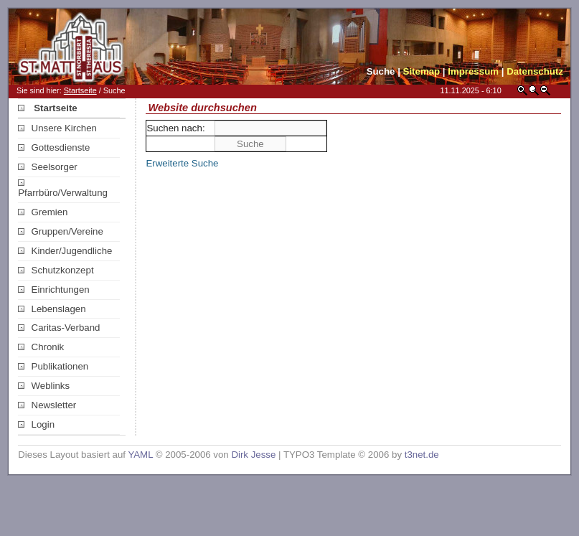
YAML (140, 454)
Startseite (80, 90)
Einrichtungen (53, 289)
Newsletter (47, 405)
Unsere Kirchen (57, 128)
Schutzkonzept (55, 270)
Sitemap (422, 71)
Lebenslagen (51, 309)
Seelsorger (47, 166)
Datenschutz (535, 71)
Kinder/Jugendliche (65, 250)
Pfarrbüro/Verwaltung (63, 188)
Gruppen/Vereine (60, 231)
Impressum (473, 71)
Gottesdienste (54, 147)
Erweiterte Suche (182, 163)
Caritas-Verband (59, 327)
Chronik (41, 347)
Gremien (42, 212)
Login (36, 424)
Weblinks (44, 385)
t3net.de (422, 454)
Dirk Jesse (253, 454)
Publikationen (53, 366)
